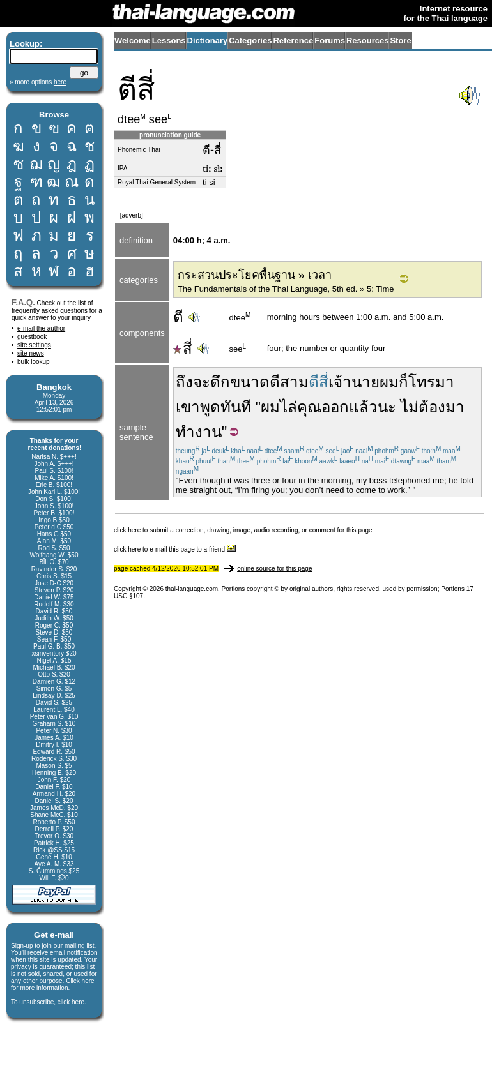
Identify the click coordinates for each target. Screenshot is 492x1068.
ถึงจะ (193, 382)
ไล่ (288, 407)
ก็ (403, 382)
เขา (188, 407)
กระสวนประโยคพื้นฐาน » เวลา (255, 275)
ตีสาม (289, 382)
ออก (335, 407)
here (78, 1001)
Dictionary (207, 40)
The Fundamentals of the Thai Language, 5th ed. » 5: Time (286, 289)
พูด (210, 407)
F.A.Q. (23, 302)
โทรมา (431, 382)
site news (30, 353)
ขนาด (250, 382)
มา (455, 407)
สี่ (182, 348)
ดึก (220, 382)
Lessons (169, 40)
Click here (80, 980)
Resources (367, 40)
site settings (34, 345)
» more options (38, 82)
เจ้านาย (354, 382)
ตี (178, 317)
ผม (389, 382)
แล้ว (363, 407)
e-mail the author (41, 328)
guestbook (32, 336)
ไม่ (410, 407)
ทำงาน (199, 431)
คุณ (309, 407)
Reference (293, 40)
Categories (250, 40)
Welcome (132, 40)
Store (400, 40)
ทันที (235, 407)
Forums (329, 40)
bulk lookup (33, 361)
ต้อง (432, 407)
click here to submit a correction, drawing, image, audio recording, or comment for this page (243, 530)
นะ (387, 407)
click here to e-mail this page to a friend (175, 549)
